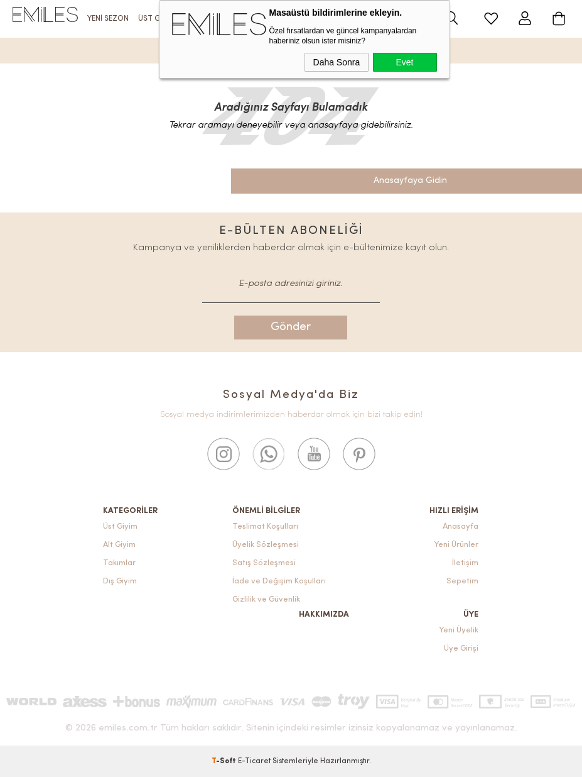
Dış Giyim (120, 581)
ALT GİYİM (202, 19)
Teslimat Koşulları (265, 526)
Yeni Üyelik (458, 630)
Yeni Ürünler (456, 545)
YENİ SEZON (108, 19)
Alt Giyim (119, 545)
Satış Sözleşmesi (264, 563)
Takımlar (119, 563)
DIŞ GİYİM (279, 19)
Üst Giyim (120, 526)
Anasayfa (460, 526)
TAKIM (241, 19)
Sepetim (462, 581)
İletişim (465, 563)
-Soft (225, 761)
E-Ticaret (254, 761)
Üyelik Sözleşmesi (265, 545)
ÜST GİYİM (156, 19)
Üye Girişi (461, 648)
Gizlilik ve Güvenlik (266, 599)
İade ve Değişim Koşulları (279, 581)
